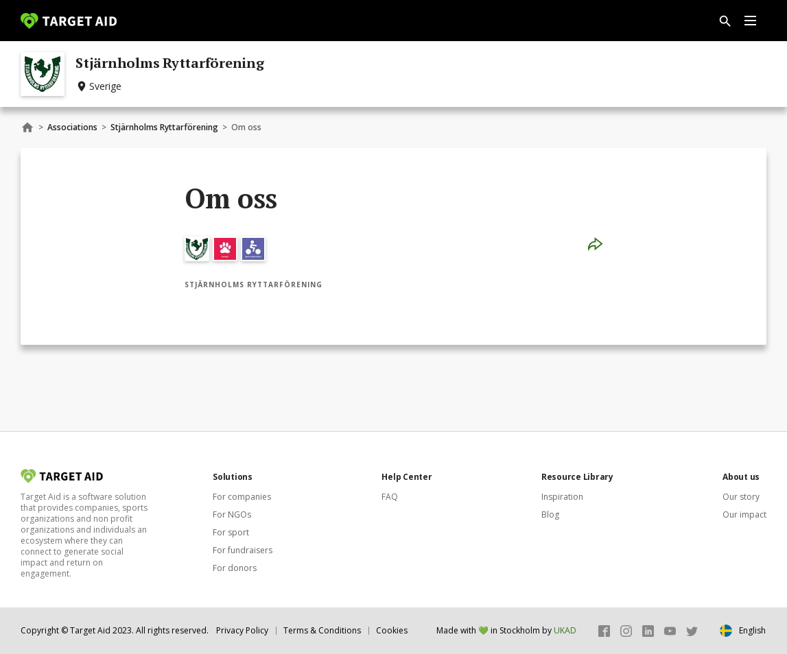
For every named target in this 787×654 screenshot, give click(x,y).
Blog (550, 514)
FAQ (389, 496)
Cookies (392, 630)
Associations (72, 127)
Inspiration (562, 496)
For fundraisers (242, 550)
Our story (741, 496)
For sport (231, 532)
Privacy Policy (242, 630)
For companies (242, 496)
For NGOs (232, 514)
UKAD (565, 630)
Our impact (744, 514)
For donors (235, 568)
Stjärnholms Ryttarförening (164, 127)
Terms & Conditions (322, 630)
